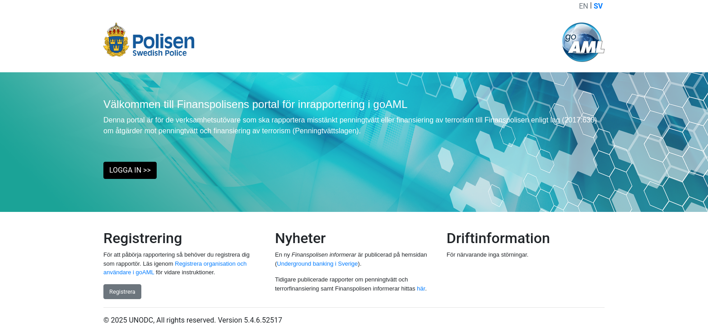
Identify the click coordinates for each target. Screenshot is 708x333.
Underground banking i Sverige (317, 263)
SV (598, 6)
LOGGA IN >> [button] (130, 170)
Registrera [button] (122, 291)
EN (583, 6)
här (421, 288)
